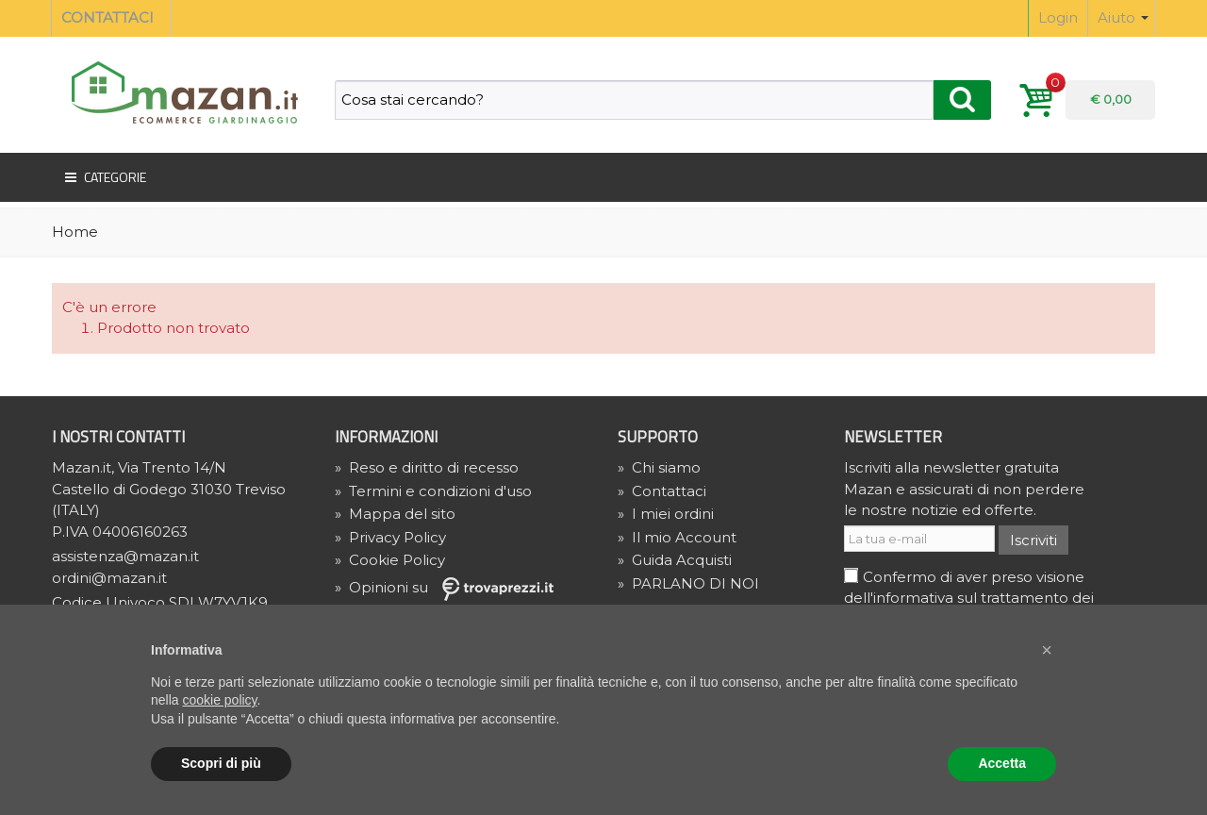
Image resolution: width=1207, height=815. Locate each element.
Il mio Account (677, 537)
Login (1058, 17)
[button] (1047, 650)
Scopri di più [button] (221, 763)
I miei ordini (666, 514)
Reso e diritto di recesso (427, 467)
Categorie (103, 177)
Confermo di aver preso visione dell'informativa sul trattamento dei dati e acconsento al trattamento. (969, 598)
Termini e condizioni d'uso (433, 491)
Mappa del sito (395, 514)
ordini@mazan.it (109, 578)
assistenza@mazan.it (125, 556)
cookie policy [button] (219, 699)
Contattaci (662, 491)
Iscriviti (1033, 540)
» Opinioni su (451, 587)
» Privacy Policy (390, 537)
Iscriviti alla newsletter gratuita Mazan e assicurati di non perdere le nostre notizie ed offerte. (964, 488)
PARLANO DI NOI (688, 583)
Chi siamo (659, 467)
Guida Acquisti (675, 560)
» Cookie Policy (390, 560)
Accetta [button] (1002, 763)
